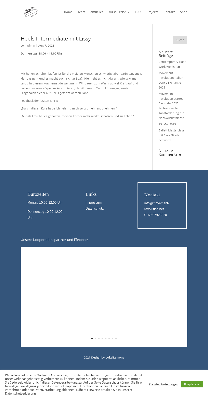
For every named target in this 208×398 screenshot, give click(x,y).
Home (68, 12)
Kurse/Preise (117, 12)
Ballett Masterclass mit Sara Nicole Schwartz (171, 135)
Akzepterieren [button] (192, 384)
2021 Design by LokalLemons (104, 357)
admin (30, 45)
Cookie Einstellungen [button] (163, 384)
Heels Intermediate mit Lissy (56, 38)
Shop (183, 12)
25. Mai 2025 (167, 124)
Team (81, 12)
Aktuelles (96, 12)
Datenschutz (95, 208)
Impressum (94, 202)
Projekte (152, 12)
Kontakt (169, 12)
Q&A (138, 12)
